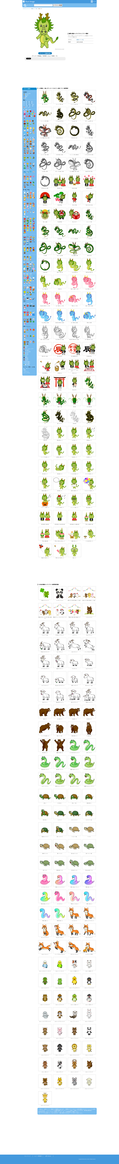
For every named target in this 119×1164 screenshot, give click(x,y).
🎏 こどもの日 (26, 93)
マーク (29, 310)
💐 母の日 (25, 95)
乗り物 (24, 235)
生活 (27, 246)
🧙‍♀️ (33, 342)
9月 (26, 104)
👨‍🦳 (27, 250)
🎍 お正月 (25, 346)
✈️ (33, 241)
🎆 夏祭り (25, 357)
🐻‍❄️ (33, 144)
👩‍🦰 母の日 (25, 353)
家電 (24, 303)
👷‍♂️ (30, 257)
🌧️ (27, 130)
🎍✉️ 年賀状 (26, 364)
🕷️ (27, 344)
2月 (32, 106)
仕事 (29, 255)
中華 (31, 191)
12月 (27, 106)
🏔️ (30, 133)
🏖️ (33, 133)
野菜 (24, 216)
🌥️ (24, 130)
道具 (32, 303)
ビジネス (25, 255)
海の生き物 (26, 170)
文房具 (28, 262)
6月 (26, 103)
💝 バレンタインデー (28, 348)
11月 (33, 104)
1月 (30, 106)
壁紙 (24, 369)
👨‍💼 (24, 257)
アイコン (25, 310)
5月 (32, 101)
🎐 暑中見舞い (26, 363)
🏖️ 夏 (24, 97)
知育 (32, 262)
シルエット (26, 371)
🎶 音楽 (25, 297)
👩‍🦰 (33, 248)
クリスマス (26, 334)
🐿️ (27, 151)
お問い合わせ (48, 1156)
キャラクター (26, 317)
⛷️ (24, 294)
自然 (29, 109)
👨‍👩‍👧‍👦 (24, 253)
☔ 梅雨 (25, 96)
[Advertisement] (80, 20)
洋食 (28, 191)
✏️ (33, 264)
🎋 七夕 (25, 356)
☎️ (27, 306)
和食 (24, 191)
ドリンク (25, 210)
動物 (24, 137)
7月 (29, 103)
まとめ (93, 1)
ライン (27, 368)
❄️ (30, 130)
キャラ (27, 137)
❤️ (27, 278)
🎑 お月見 (25, 358)
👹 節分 (25, 347)
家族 (24, 246)
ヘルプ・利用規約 (38, 1156)
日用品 (27, 303)
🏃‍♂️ (30, 269)
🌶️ (33, 223)
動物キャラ (33, 8)
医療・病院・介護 (27, 273)
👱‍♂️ (24, 250)
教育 (24, 262)
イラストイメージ (26, 8)
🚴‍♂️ (33, 239)
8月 (32, 103)
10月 (29, 104)
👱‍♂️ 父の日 (25, 354)
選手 (29, 285)
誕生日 (25, 328)
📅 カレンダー (26, 107)
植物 (26, 109)
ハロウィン (26, 340)
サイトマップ (27, 1156)
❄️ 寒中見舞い (26, 361)
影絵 (33, 137)
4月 (29, 101)
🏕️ (30, 294)
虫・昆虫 (25, 180)
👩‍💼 (27, 257)
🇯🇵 (30, 315)
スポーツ (25, 285)
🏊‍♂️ (33, 292)
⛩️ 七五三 (25, 360)
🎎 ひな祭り (26, 350)
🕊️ (33, 164)
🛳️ (27, 244)
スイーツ (25, 201)
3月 (26, 101)
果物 (27, 216)
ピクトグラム (26, 372)
